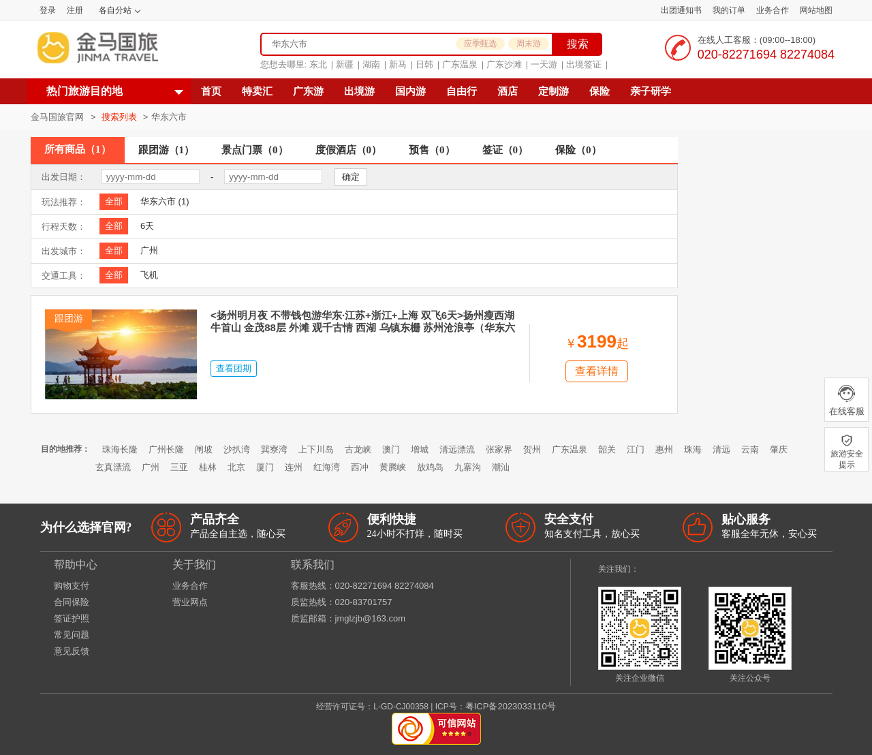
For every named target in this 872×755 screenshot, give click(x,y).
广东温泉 (460, 64)
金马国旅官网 (57, 117)
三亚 (179, 467)
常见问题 (71, 635)
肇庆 (779, 449)
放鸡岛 (430, 467)
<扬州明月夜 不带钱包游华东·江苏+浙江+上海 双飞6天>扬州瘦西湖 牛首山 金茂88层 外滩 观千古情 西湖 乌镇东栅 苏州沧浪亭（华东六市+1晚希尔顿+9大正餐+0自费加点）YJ (363, 327)
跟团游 (166, 149)
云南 (750, 449)
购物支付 (71, 586)
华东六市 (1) (164, 201)
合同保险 (71, 602)
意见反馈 (71, 651)
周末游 (528, 43)
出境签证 (584, 64)
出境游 (359, 91)
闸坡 (204, 449)
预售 (432, 149)
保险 (599, 91)
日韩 (424, 64)
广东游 (308, 91)
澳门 (391, 449)
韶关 (607, 449)
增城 (420, 449)
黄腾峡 (392, 467)
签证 (505, 149)
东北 (318, 64)
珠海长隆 (120, 449)
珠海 (693, 449)
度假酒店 (348, 149)
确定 (351, 177)
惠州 (664, 449)
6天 (147, 226)
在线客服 (846, 400)
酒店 (507, 91)
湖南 (371, 64)
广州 (149, 250)
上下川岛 (316, 449)
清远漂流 (457, 449)
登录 (48, 10)
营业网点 (190, 602)
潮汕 (501, 467)
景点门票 (254, 149)
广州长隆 (166, 449)
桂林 (208, 467)
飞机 (149, 275)
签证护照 (71, 618)
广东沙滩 (504, 64)
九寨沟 (467, 467)
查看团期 (233, 368)
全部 (114, 201)
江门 (635, 449)
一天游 (544, 64)
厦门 (265, 467)
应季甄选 (480, 43)
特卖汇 (257, 91)
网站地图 (816, 10)
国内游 (410, 91)
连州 (293, 467)
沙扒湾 (236, 449)
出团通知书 (681, 10)
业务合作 (772, 10)
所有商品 (77, 149)
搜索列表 (121, 117)
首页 (211, 91)
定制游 (553, 91)
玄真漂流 (113, 467)
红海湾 (326, 467)
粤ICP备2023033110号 (510, 706)
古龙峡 (358, 449)
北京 (236, 467)
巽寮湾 (274, 449)
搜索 (578, 44)
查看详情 (597, 371)
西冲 (360, 467)
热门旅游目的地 (84, 91)
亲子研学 (650, 91)
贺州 (532, 449)
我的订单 (729, 10)
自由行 (461, 91)
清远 (721, 449)
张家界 (499, 449)
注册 (75, 10)
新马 (398, 64)
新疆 (345, 64)
